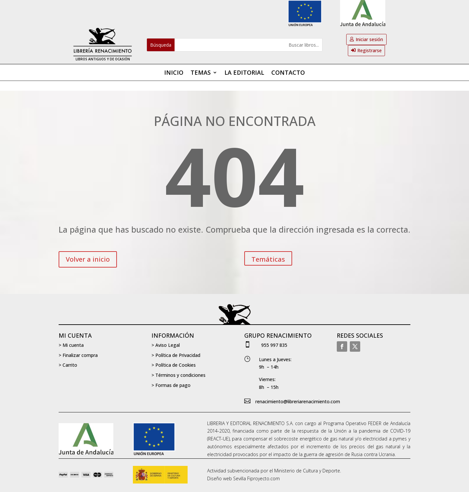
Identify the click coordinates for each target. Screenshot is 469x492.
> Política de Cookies (173, 365)
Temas (201, 73)
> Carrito (68, 365)
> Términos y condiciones (178, 375)
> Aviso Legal (165, 345)
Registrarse (369, 50)
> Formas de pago (171, 385)
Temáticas (268, 259)
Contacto (288, 73)
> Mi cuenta (71, 345)
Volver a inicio (88, 259)
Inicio (173, 73)
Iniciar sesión (369, 39)
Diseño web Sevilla (226, 478)
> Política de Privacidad (175, 355)
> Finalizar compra (78, 355)
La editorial (244, 73)
